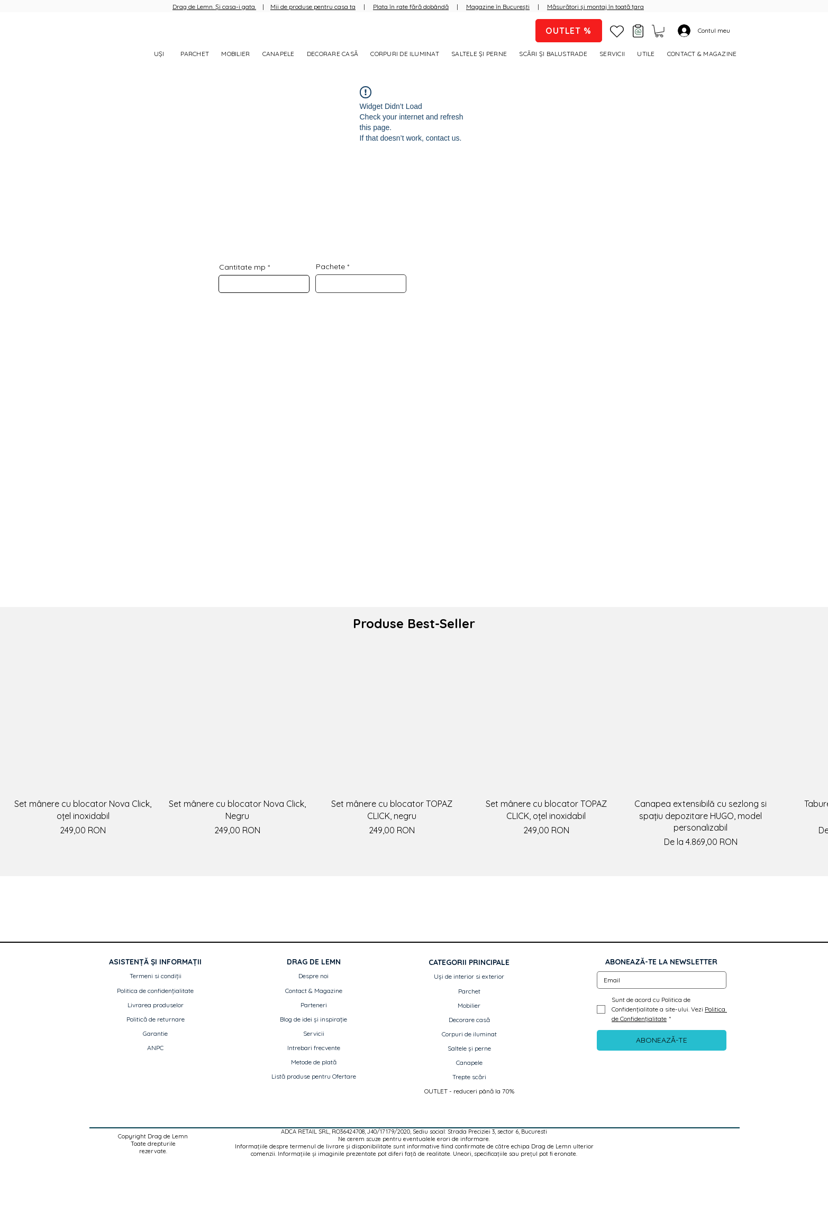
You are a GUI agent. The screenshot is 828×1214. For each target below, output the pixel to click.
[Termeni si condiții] (155, 976)
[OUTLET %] (568, 30)
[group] (414, 749)
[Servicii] (313, 1034)
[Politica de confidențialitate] (155, 991)
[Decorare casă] (469, 1020)
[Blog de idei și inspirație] (313, 1020)
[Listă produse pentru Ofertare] (313, 1077)
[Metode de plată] (313, 1062)
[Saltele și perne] (469, 1049)
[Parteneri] (313, 1005)
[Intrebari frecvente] (313, 1048)
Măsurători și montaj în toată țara (595, 7)
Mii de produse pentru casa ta (313, 7)
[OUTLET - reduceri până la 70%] (469, 1091)
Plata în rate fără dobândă (411, 7)
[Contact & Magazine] (313, 991)
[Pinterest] (687, 1140)
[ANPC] (155, 1048)
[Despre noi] (313, 976)
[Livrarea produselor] (155, 1005)
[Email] (658, 980)
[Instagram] (667, 1140)
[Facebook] (646, 1140)
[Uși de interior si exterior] (469, 977)
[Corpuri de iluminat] (469, 1034)
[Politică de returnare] (155, 1020)
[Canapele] (469, 1063)
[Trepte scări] (469, 1077)
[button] (659, 31)
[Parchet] (469, 992)
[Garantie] (155, 1034)
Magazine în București (498, 7)
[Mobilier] (469, 1006)
